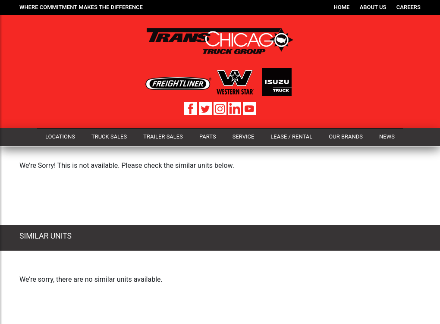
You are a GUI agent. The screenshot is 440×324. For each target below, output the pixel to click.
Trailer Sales (163, 136)
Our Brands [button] (346, 136)
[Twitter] (206, 108)
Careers (408, 7)
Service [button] (244, 136)
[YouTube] (249, 108)
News (387, 136)
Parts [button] (207, 136)
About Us (373, 7)
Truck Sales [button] (109, 136)
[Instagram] (221, 108)
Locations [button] (60, 136)
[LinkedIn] (235, 108)
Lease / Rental (291, 136)
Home (342, 7)
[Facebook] (191, 108)
